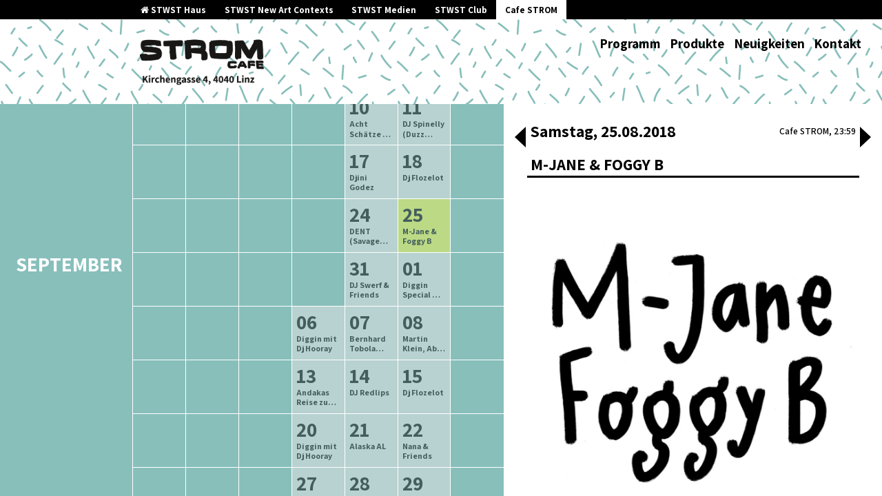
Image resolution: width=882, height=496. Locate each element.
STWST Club (461, 10)
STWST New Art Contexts (279, 10)
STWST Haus (173, 10)
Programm (630, 43)
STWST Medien (383, 10)
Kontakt (837, 43)
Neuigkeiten (769, 43)
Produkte (697, 43)
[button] (520, 138)
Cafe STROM (531, 10)
